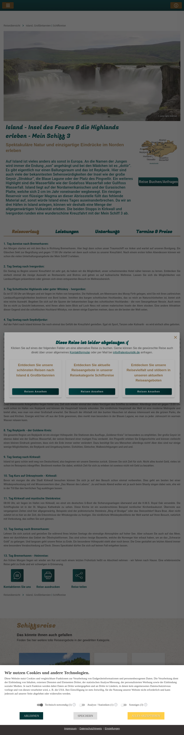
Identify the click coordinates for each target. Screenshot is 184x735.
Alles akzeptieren (146, 715)
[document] (92, 685)
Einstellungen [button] (112, 728)
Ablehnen (31, 715)
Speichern (85, 715)
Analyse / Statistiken (98, 704)
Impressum (70, 728)
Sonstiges (134, 704)
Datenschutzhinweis (90, 728)
